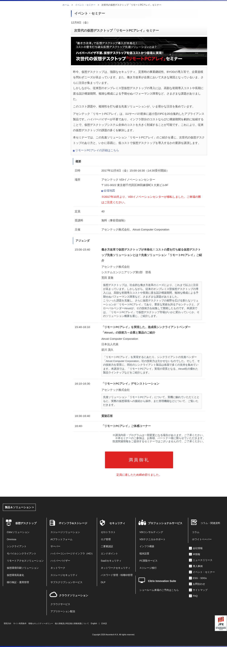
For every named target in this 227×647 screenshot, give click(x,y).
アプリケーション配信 (63, 611)
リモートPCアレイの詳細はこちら (97, 150)
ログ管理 (106, 539)
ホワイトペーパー (202, 539)
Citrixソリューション (18, 532)
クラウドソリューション (73, 595)
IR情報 (196, 554)
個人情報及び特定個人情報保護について (72, 623)
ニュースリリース (202, 560)
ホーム (65, 5)
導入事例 (198, 566)
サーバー (55, 546)
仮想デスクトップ (26, 523)
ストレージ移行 (148, 568)
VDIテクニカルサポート (152, 539)
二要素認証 (107, 546)
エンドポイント (109, 553)
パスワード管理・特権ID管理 (117, 575)
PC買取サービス (148, 560)
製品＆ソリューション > (19, 507)
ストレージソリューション (65, 532)
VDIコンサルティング (151, 532)
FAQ (195, 596)
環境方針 (7, 623)
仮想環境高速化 (15, 575)
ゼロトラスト (108, 532)
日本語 (104, 623)
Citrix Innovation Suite (162, 581)
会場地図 (109, 190)
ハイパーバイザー (60, 560)
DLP (103, 582)
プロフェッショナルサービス (165, 523)
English (94, 623)
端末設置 (144, 553)
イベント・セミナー (85, 5)
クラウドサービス (60, 604)
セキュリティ (117, 523)
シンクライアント (16, 546)
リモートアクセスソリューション (25, 560)
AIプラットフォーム (61, 539)
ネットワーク (58, 568)
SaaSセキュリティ (111, 560)
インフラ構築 (146, 546)
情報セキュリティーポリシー (40, 623)
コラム (195, 532)
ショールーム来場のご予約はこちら (159, 590)
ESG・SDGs (200, 578)
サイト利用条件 (19, 623)
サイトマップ (200, 590)
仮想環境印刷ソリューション (23, 568)
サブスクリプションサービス (66, 582)
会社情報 (198, 548)
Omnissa (11, 539)
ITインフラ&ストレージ (73, 523)
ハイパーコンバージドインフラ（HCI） (72, 553)
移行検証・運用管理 (18, 582)
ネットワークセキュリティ (115, 568)
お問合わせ (199, 584)
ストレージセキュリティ (64, 575)
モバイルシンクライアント (21, 553)
